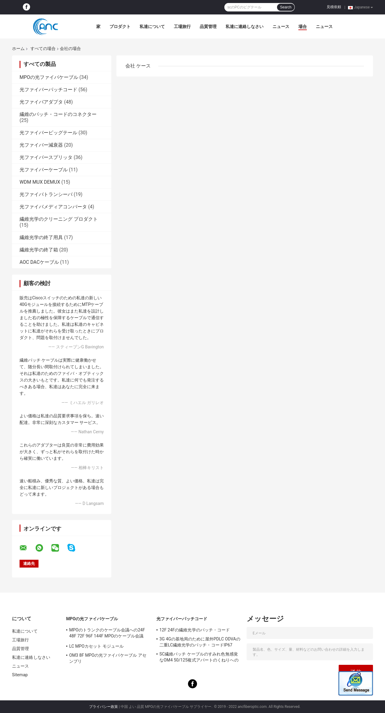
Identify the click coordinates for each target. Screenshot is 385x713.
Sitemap (20, 674)
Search (285, 7)
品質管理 (208, 26)
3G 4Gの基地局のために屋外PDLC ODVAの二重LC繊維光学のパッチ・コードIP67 (199, 642)
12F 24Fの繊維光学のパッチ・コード (194, 629)
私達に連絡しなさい (244, 26)
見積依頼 (334, 7)
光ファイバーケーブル (44, 170)
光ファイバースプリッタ (46, 157)
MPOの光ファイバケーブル (49, 77)
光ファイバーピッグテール (48, 132)
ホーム (18, 48)
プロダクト (120, 26)
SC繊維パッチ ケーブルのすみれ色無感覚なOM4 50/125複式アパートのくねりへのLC (199, 658)
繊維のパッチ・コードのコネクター (58, 114)
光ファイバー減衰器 (41, 145)
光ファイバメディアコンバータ (53, 207)
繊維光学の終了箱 (39, 250)
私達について (152, 26)
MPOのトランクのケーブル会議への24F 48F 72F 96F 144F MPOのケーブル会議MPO (107, 633)
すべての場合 (43, 48)
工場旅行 (182, 26)
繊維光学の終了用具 (41, 237)
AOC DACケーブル (39, 262)
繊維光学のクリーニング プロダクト (59, 219)
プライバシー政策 (103, 707)
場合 (302, 26)
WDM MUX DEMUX (40, 182)
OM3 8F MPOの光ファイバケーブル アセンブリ (107, 658)
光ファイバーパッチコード (48, 89)
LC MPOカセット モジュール (96, 646)
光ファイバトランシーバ (46, 194)
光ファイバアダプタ (41, 102)
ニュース (281, 26)
